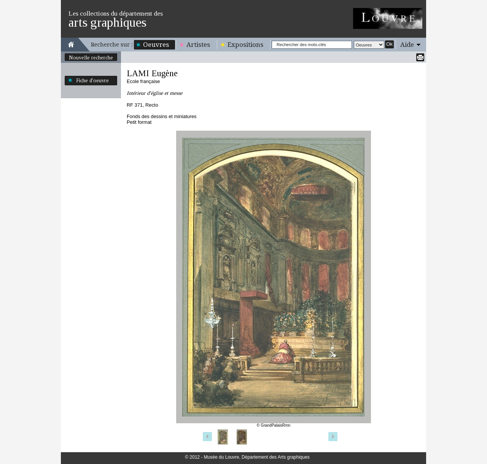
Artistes (198, 44)
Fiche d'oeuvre (92, 80)
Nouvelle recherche (91, 57)
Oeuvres (156, 44)
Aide (407, 44)
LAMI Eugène (152, 73)
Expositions (245, 44)
